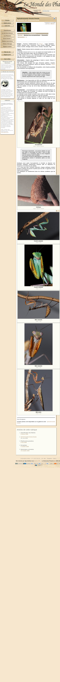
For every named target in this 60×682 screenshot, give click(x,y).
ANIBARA (7, 100)
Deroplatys (24, 445)
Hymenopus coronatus (27, 449)
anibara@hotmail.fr (5, 132)
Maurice (53, 23)
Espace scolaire (7, 46)
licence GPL (37, 461)
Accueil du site (37, 10)
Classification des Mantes (28, 432)
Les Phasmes (7, 36)
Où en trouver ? (7, 38)
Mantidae (20, 35)
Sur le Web (7, 59)
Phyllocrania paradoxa (27, 441)
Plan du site (7, 52)
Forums (7, 20)
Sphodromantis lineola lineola (28, 437)
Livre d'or (7, 25)
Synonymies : (21, 37)
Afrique (41, 44)
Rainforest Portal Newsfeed (7, 62)
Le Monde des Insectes (7, 71)
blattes (53, 64)
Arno (48, 23)
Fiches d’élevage (35, 12)
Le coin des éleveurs (7, 33)
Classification (7, 30)
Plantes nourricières (7, 41)
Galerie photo (7, 23)
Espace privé (7, 54)
